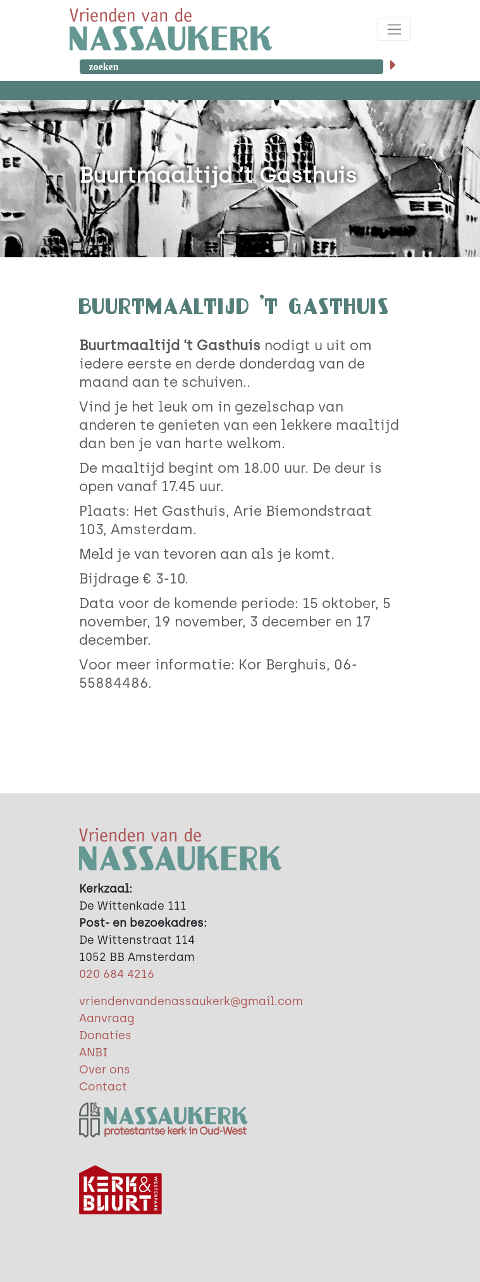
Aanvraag (107, 1018)
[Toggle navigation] (394, 29)
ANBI (93, 1052)
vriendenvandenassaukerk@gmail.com (191, 1001)
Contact (103, 1087)
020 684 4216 (116, 974)
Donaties (105, 1035)
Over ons (104, 1070)
